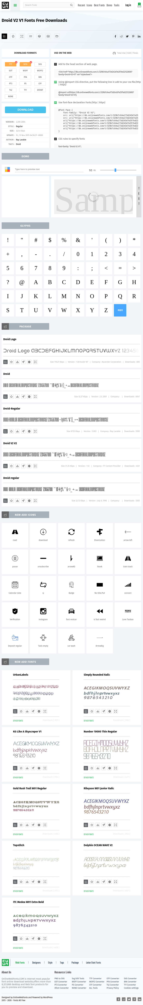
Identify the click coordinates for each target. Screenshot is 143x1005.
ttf (10, 64)
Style (50, 963)
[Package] (39, 36)
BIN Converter (130, 982)
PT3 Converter (60, 985)
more (120, 310)
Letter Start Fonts (93, 963)
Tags (62, 963)
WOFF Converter (79, 982)
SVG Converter (130, 978)
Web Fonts (20, 963)
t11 (25, 90)
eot (10, 71)
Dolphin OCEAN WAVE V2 (98, 845)
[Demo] (22, 36)
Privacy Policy (113, 988)
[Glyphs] (30, 36)
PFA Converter (113, 982)
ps (25, 83)
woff (25, 71)
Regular (19, 126)
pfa (25, 77)
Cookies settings (131, 988)
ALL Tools (93, 988)
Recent (81, 5)
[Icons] (48, 36)
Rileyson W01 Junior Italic (99, 788)
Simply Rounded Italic (97, 674)
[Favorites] (13, 36)
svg (40, 64)
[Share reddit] (121, 36)
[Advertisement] (26, 196)
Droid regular (11, 478)
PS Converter (77, 985)
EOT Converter (60, 982)
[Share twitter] (127, 36)
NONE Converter (79, 988)
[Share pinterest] (133, 36)
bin (40, 77)
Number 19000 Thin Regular (100, 731)
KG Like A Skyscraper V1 (27, 731)
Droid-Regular (11, 408)
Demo (109, 5)
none (10, 96)
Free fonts (6, 5)
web (25, 64)
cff (40, 83)
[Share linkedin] (139, 36)
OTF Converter (113, 978)
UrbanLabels (20, 674)
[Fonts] (57, 36)
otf (10, 77)
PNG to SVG (59, 978)
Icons (89, 5)
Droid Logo (9, 339)
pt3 (10, 83)
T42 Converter (113, 985)
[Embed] (29, 362)
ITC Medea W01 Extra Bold (28, 902)
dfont (40, 90)
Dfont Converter (61, 988)
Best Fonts (99, 5)
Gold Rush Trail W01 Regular (30, 788)
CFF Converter (95, 985)
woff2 (40, 71)
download (25, 109)
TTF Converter (95, 978)
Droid (18, 144)
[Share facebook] (115, 36)
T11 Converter (130, 985)
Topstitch (18, 845)
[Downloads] (17, 362)
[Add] (4, 36)
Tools (117, 5)
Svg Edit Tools (78, 978)
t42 (10, 90)
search (71, 5)
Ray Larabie (21, 140)
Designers (36, 963)
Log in (128, 5)
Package (75, 963)
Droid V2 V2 (10, 443)
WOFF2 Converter (96, 982)
